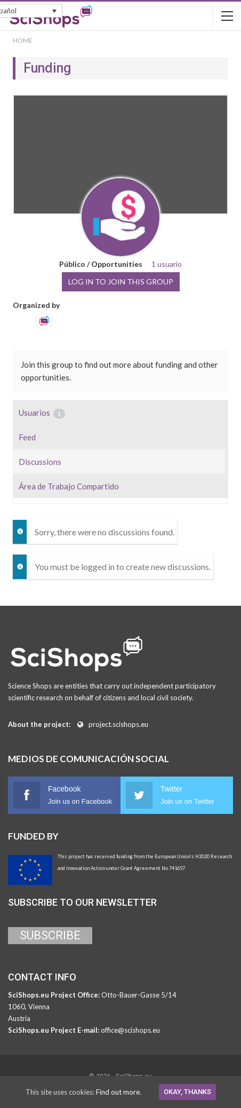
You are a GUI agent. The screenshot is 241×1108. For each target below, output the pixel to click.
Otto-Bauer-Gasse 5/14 (138, 995)
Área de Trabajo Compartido (69, 486)
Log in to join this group (120, 281)
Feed (27, 437)
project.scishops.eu (118, 724)
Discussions (40, 461)
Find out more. (118, 1092)
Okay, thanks (187, 1092)
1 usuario (166, 263)
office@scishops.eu (130, 1030)
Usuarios (42, 413)
